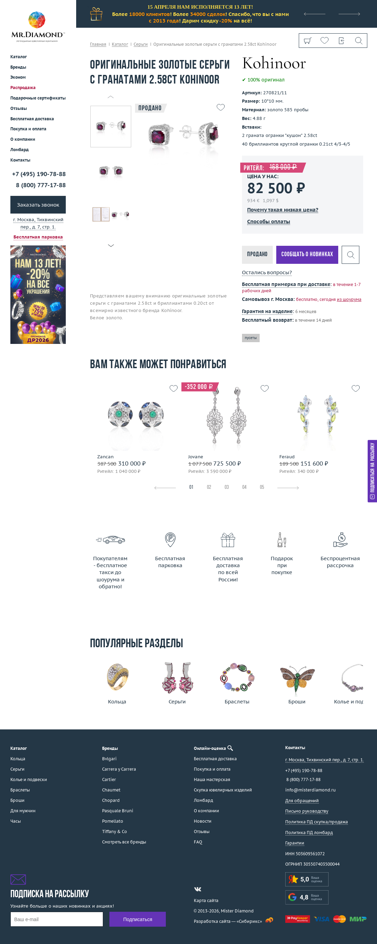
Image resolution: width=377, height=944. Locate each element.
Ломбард (19, 149)
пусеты (251, 338)
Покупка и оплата (28, 128)
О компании (22, 139)
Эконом (18, 77)
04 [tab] (244, 487)
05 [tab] (262, 487)
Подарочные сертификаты (38, 98)
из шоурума (349, 299)
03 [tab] (227, 487)
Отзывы (18, 108)
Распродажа (23, 87)
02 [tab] (209, 487)
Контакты (20, 160)
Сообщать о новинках (307, 254)
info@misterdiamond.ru (310, 790)
